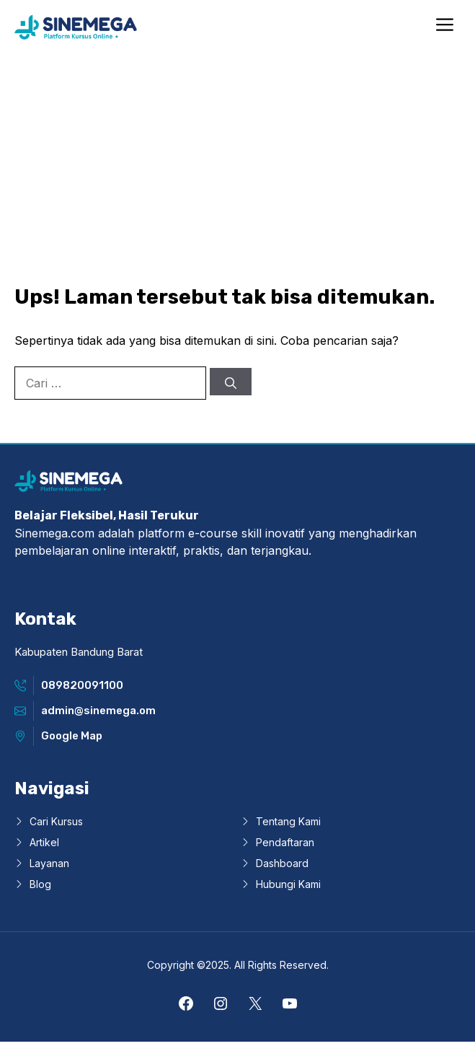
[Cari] (231, 381)
